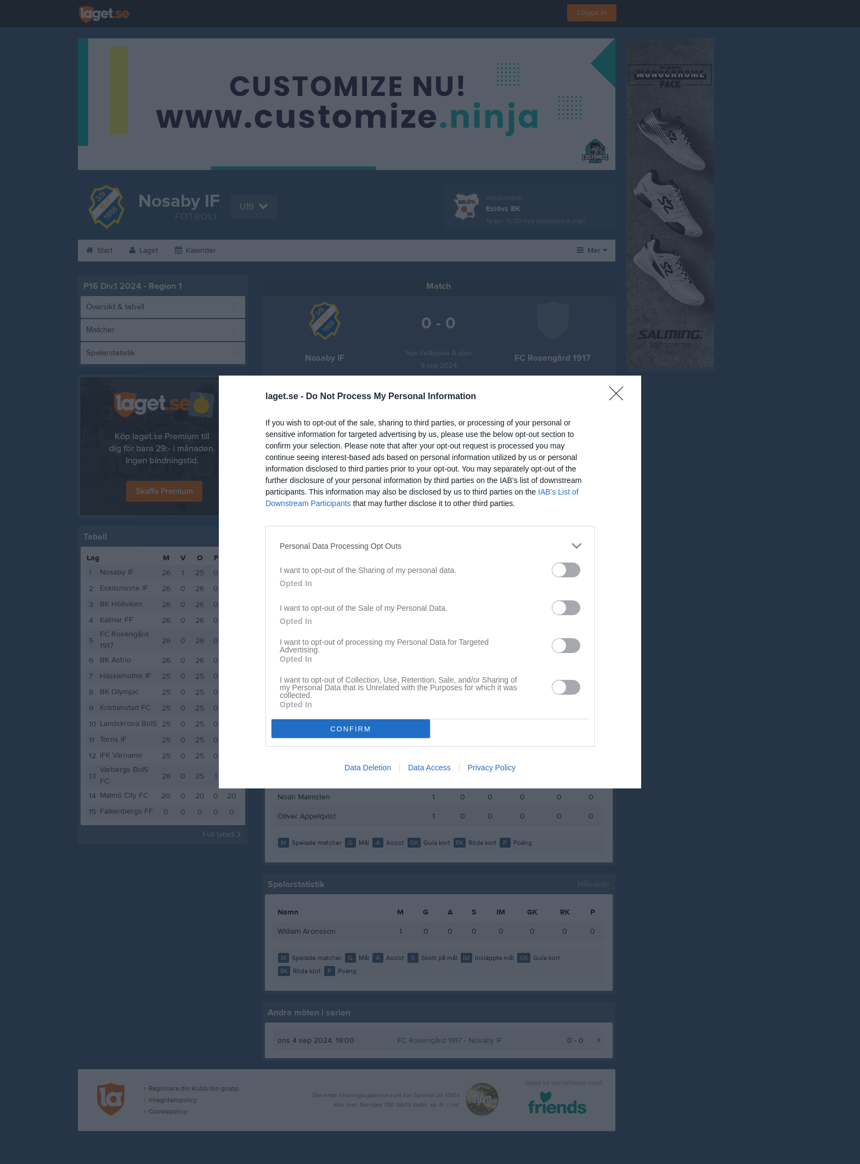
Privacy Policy (492, 767)
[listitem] (430, 546)
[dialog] (430, 582)
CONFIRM (350, 729)
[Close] (619, 397)
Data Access (429, 767)
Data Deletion (367, 767)
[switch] (566, 570)
